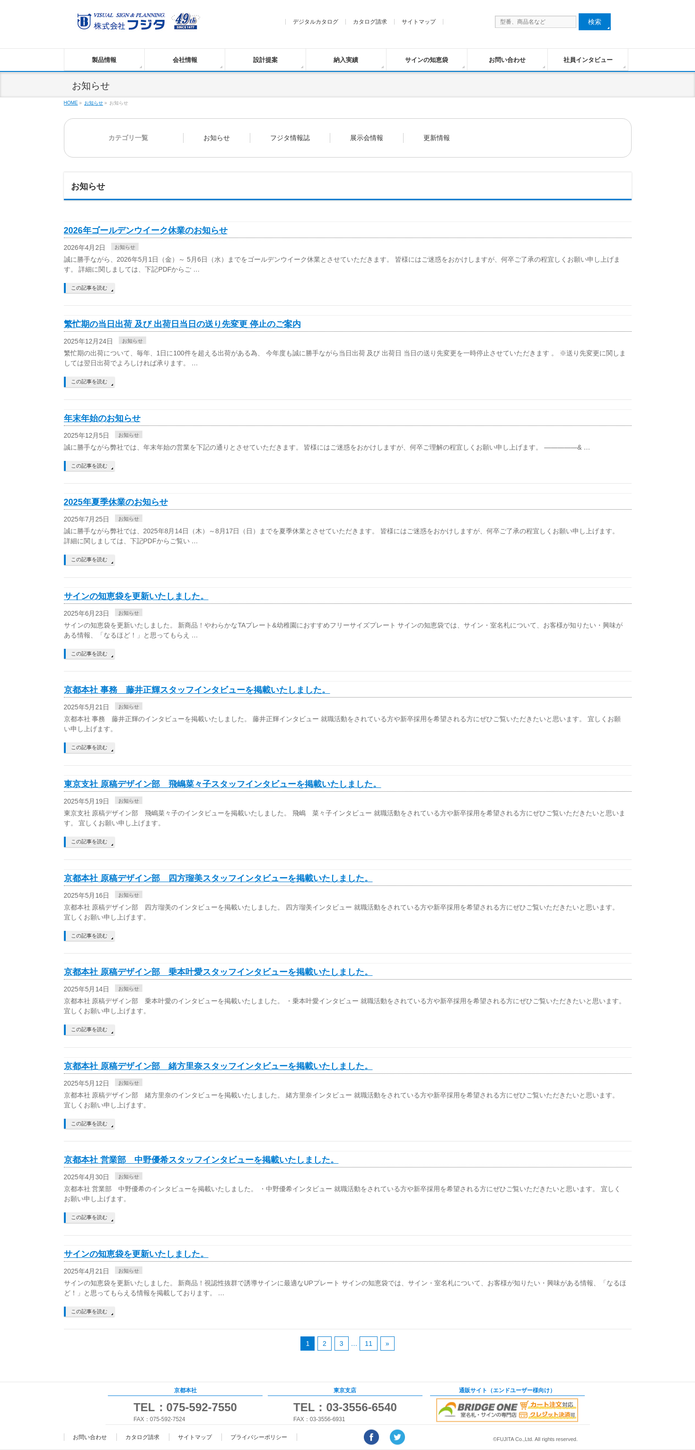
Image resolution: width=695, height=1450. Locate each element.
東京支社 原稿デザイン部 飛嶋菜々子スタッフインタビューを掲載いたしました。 (222, 784)
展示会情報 (366, 137)
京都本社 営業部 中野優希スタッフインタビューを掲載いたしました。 (201, 1160)
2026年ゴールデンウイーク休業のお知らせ (146, 230)
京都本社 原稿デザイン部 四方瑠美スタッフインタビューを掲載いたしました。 (218, 878)
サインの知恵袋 (426, 59)
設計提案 (265, 59)
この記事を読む (89, 288)
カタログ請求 (370, 22)
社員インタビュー (588, 59)
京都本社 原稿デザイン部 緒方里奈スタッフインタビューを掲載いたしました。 (218, 1066)
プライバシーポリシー (258, 1437)
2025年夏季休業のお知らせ (116, 502)
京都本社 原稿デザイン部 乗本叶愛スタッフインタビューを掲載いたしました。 (218, 972)
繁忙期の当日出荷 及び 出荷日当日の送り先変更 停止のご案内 (182, 324)
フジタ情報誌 (290, 137)
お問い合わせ (507, 59)
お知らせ (216, 137)
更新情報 (436, 137)
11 (368, 1343)
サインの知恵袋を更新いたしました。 (136, 596)
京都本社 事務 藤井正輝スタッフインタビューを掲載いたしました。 (197, 690)
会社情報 (185, 59)
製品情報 (104, 59)
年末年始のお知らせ (102, 418)
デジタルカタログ (315, 22)
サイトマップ (419, 22)
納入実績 (346, 59)
